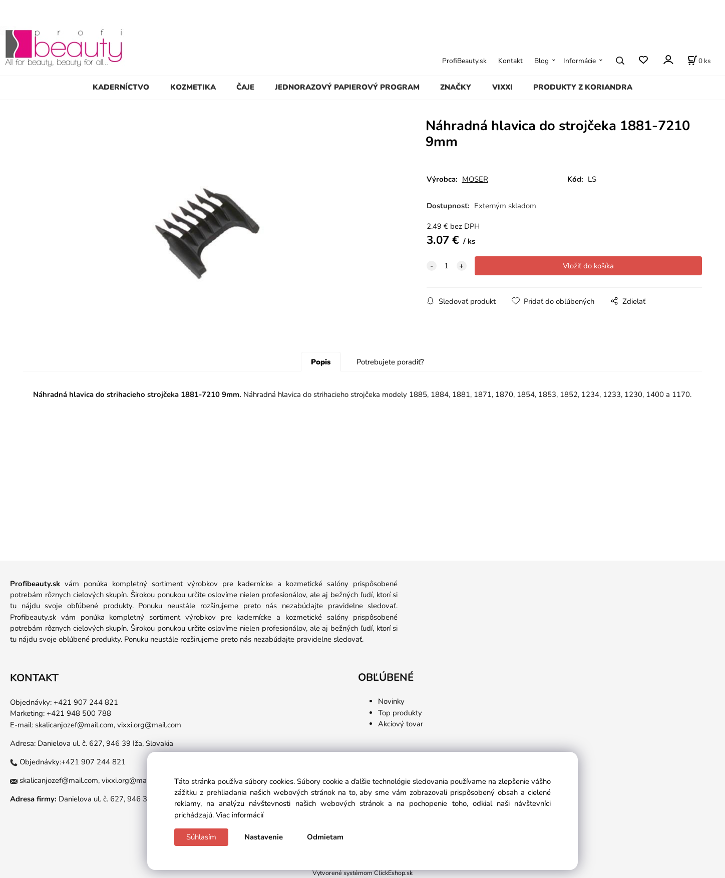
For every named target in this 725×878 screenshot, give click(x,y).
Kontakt (510, 61)
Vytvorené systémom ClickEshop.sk (362, 872)
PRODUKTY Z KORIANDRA (582, 87)
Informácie (579, 61)
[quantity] (447, 265)
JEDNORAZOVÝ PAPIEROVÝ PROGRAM (347, 87)
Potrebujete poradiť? (390, 362)
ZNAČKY (455, 87)
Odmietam (325, 837)
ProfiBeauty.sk (464, 61)
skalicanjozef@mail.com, (75, 725)
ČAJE (245, 87)
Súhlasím (201, 837)
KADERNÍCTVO (121, 87)
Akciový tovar (400, 724)
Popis (320, 362)
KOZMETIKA (193, 87)
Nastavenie (263, 837)
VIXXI (502, 87)
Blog (541, 61)
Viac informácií (239, 815)
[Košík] (698, 61)
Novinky (391, 701)
